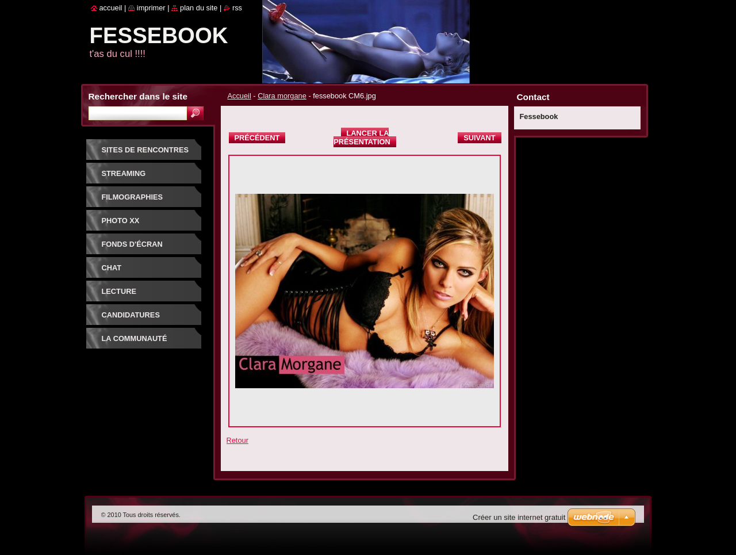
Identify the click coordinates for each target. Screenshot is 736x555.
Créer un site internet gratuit (519, 517)
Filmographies (132, 197)
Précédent (257, 137)
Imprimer (151, 7)
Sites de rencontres (145, 150)
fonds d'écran (132, 244)
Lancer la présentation (362, 137)
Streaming (124, 173)
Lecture (119, 291)
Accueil (239, 95)
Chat (112, 267)
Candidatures (131, 315)
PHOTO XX (121, 220)
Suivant (479, 137)
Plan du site (198, 7)
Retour (237, 440)
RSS (237, 7)
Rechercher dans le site (138, 96)
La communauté (134, 338)
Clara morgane (282, 95)
